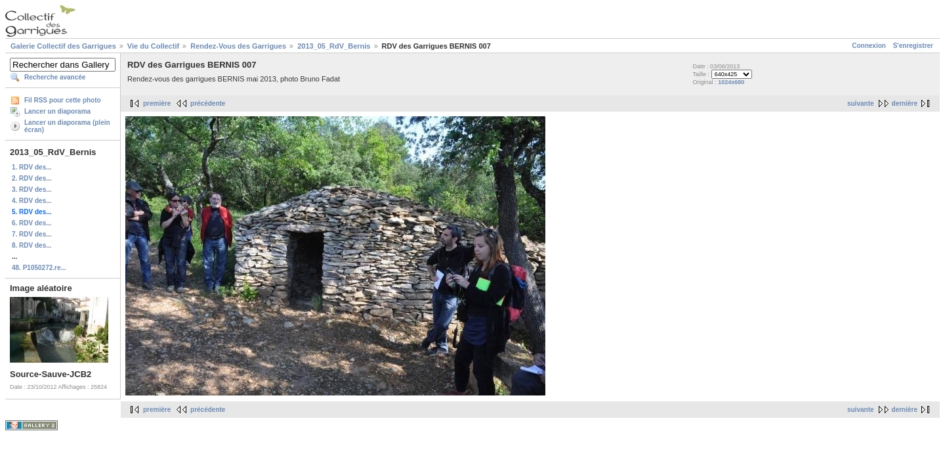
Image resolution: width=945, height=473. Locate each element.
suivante (860, 103)
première (157, 103)
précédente (207, 103)
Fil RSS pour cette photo (62, 100)
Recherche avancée (54, 77)
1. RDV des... (32, 167)
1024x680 (731, 82)
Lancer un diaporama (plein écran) (67, 126)
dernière (904, 103)
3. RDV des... (32, 189)
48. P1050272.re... (39, 267)
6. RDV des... (32, 223)
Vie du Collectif (153, 46)
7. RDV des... (32, 234)
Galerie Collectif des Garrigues (63, 46)
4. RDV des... (32, 200)
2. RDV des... (32, 178)
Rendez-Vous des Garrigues (238, 46)
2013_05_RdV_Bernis (333, 46)
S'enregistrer (913, 45)
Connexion (869, 45)
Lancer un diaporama (57, 111)
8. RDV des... (32, 245)
